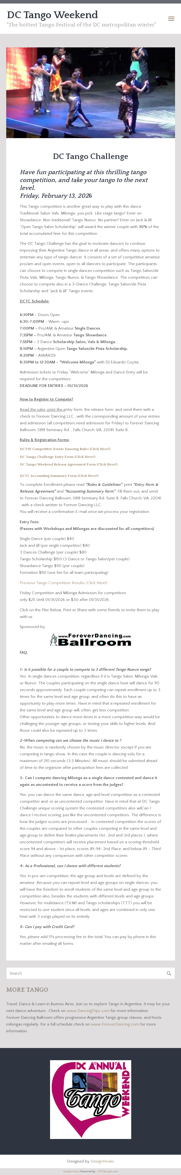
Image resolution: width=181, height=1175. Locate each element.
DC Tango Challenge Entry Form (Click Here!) (57, 457)
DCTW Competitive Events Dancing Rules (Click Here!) (65, 449)
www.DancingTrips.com (89, 1010)
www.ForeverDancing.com (115, 1024)
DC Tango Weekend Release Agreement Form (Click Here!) (68, 464)
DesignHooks (102, 1161)
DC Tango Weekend (52, 15)
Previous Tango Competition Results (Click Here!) (63, 583)
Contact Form (71, 1171)
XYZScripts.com (108, 1171)
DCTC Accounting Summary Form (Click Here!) (59, 476)
